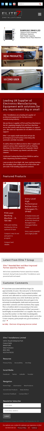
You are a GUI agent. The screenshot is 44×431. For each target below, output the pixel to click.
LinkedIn (22, 374)
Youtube (30, 374)
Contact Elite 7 (24, 394)
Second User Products (10, 390)
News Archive (24, 390)
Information (17, 385)
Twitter (14, 374)
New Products (28, 385)
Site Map (28, 363)
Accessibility (19, 363)
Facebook (6, 374)
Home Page (7, 385)
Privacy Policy (7, 363)
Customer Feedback (9, 394)
